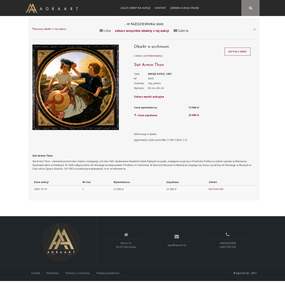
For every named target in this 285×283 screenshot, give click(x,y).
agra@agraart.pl (177, 247)
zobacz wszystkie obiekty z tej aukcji (142, 32)
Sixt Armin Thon (149, 67)
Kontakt (160, 8)
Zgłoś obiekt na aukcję (135, 8)
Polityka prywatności (107, 275)
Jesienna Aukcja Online (185, 8)
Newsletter (53, 275)
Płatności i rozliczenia (77, 275)
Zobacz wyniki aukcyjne (149, 98)
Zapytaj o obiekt (237, 53)
